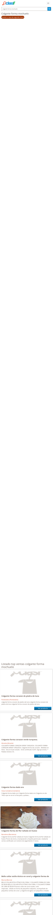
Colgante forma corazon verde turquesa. (19, 739)
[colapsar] (48, 3)
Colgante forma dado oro (12, 787)
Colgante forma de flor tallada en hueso (19, 831)
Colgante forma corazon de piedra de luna (20, 696)
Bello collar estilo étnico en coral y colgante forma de (25, 876)
